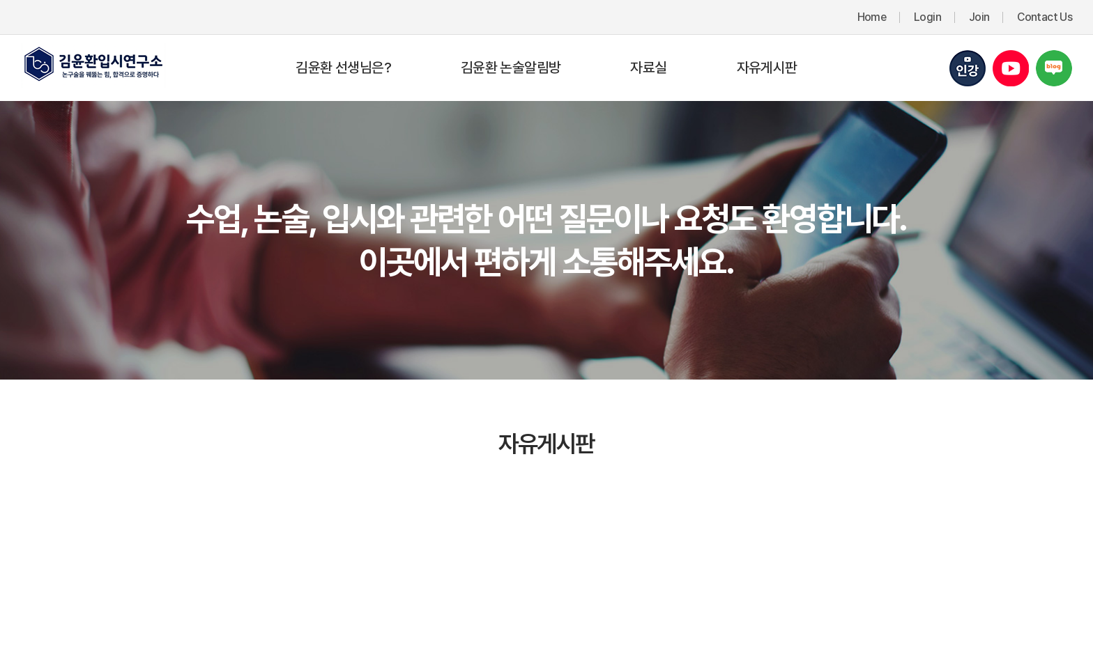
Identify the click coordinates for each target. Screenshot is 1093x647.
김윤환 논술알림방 (510, 67)
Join (979, 17)
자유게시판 (767, 67)
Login (927, 17)
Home (871, 17)
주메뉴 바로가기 (0, 0)
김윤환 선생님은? (343, 67)
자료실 (648, 67)
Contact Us (1044, 17)
